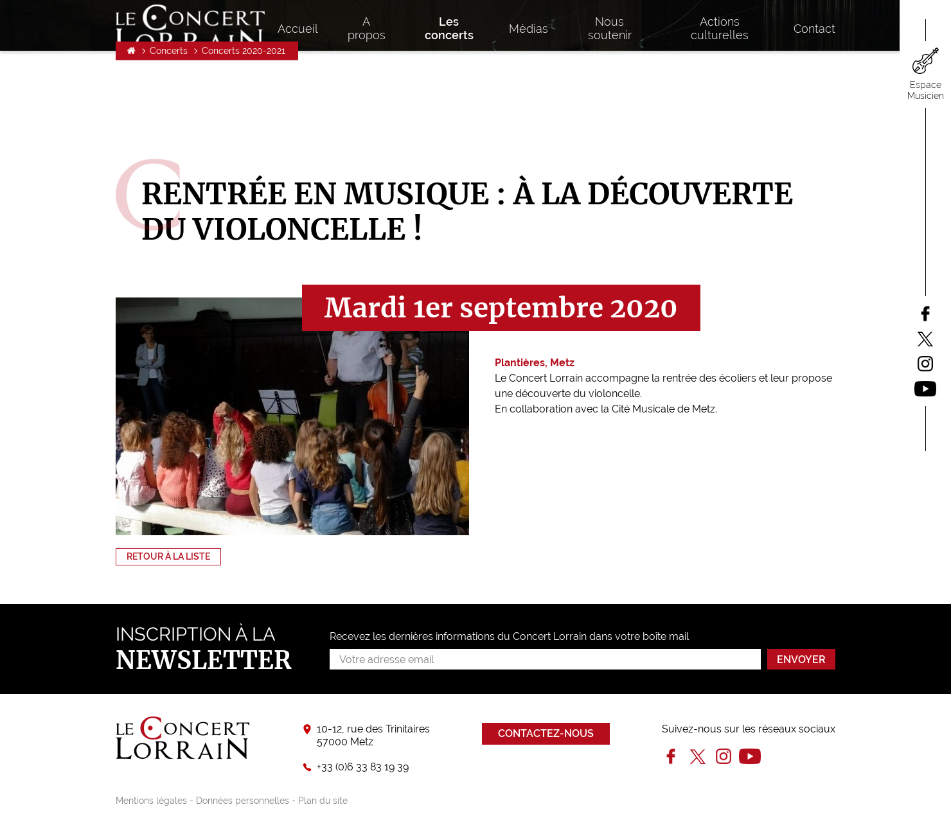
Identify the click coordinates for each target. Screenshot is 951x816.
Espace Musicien (925, 90)
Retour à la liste (168, 556)
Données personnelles (242, 800)
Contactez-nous (546, 733)
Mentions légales (151, 800)
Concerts (169, 119)
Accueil (131, 119)
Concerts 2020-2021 (243, 119)
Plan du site (323, 800)
